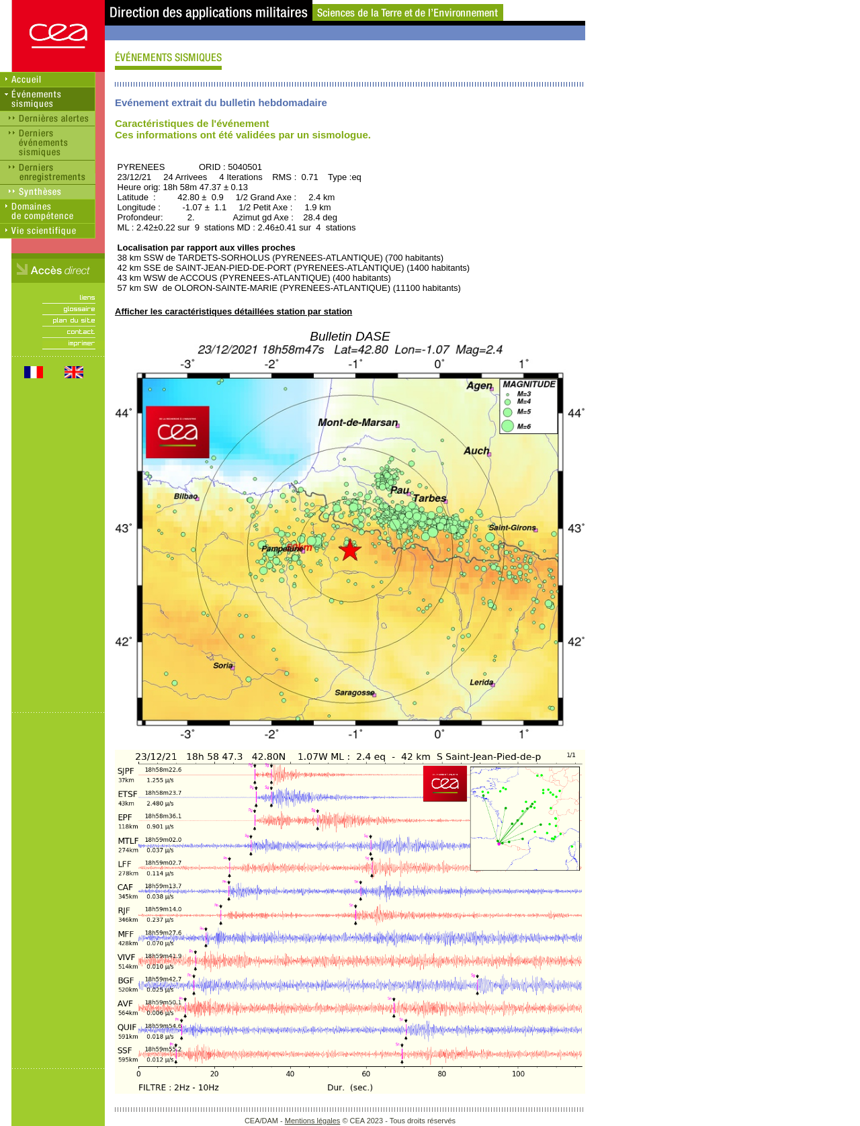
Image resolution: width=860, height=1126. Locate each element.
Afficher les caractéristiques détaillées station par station (233, 311)
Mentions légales (313, 1121)
